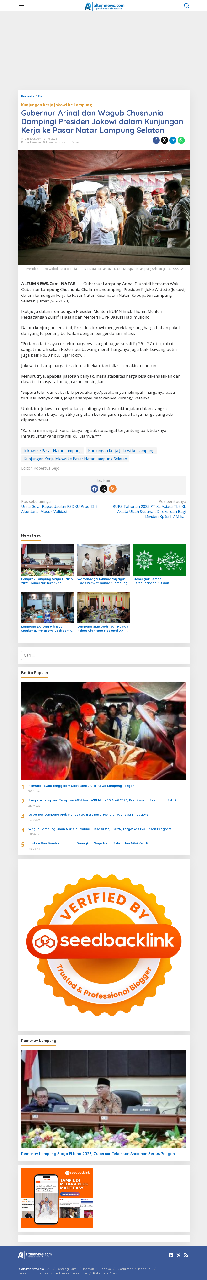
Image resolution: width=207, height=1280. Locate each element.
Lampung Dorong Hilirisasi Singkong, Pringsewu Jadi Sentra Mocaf (47, 629)
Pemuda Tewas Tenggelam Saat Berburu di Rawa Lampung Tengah (81, 786)
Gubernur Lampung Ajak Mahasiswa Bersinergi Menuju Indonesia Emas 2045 (88, 814)
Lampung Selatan (41, 142)
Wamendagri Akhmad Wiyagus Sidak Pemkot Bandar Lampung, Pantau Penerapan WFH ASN (102, 581)
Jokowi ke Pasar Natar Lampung (53, 450)
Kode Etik (145, 1269)
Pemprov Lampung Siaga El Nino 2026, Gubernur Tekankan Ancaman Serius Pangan (47, 581)
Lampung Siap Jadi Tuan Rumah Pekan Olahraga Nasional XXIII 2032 (102, 629)
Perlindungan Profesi (33, 1273)
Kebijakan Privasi (105, 1273)
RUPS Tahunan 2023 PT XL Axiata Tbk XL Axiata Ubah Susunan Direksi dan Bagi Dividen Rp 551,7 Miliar (146, 509)
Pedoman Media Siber (70, 1273)
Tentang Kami (67, 1269)
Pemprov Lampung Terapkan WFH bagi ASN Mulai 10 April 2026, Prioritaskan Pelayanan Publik (102, 800)
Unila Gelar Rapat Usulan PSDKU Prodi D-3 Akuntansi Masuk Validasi (60, 506)
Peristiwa (59, 142)
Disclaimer (125, 1269)
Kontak (88, 1269)
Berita (25, 142)
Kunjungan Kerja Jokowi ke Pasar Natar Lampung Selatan (75, 458)
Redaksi (105, 1269)
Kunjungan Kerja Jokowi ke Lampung (56, 105)
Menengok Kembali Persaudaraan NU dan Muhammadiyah (151, 581)
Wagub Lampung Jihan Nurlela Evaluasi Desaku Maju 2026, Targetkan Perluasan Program (99, 829)
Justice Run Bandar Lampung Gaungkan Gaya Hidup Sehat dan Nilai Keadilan (90, 843)
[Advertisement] (103, 50)
